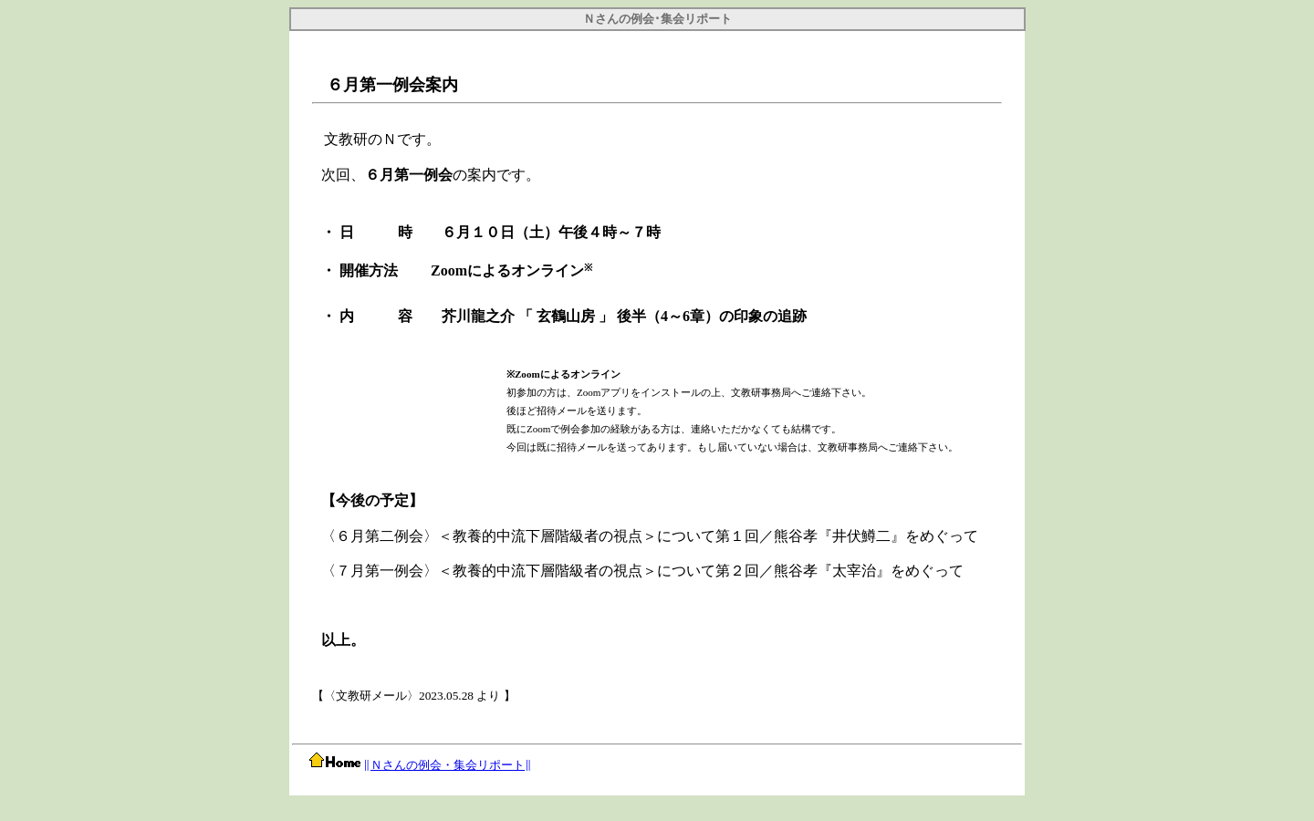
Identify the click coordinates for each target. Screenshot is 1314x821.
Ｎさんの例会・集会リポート (447, 765)
